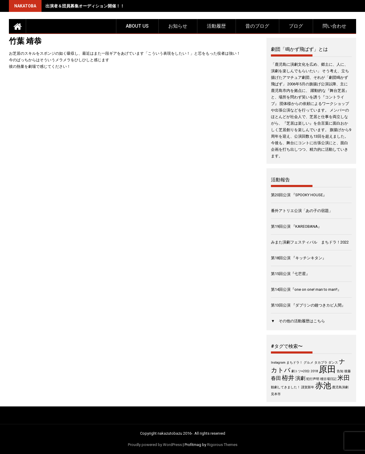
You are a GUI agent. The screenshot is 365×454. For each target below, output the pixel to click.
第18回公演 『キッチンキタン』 (298, 258)
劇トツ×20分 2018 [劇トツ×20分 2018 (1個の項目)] (304, 371)
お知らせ (177, 26)
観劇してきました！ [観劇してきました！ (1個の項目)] (285, 387)
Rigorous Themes (222, 444)
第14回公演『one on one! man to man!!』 (306, 289)
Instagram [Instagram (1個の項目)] (278, 363)
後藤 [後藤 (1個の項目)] (347, 371)
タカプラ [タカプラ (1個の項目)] (320, 363)
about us (137, 26)
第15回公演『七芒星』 (290, 273)
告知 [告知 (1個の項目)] (340, 371)
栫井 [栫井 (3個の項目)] (288, 377)
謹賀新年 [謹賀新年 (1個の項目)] (307, 387)
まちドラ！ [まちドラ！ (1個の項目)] (294, 363)
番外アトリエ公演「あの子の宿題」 (302, 210)
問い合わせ (334, 26)
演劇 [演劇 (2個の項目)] (300, 378)
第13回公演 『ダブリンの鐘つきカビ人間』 (308, 305)
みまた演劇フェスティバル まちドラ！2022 (310, 242)
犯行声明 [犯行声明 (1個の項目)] (312, 379)
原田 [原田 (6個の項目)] (327, 369)
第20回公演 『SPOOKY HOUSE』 (299, 195)
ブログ (296, 26)
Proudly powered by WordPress (155, 444)
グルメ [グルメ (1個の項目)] (308, 363)
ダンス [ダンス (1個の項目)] (333, 363)
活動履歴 (216, 26)
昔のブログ (257, 26)
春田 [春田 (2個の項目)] (276, 378)
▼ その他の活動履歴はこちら (298, 321)
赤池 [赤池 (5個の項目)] (323, 385)
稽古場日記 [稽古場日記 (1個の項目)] (328, 379)
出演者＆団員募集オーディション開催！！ (84, 6)
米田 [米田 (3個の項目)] (343, 377)
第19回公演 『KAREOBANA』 (296, 226)
